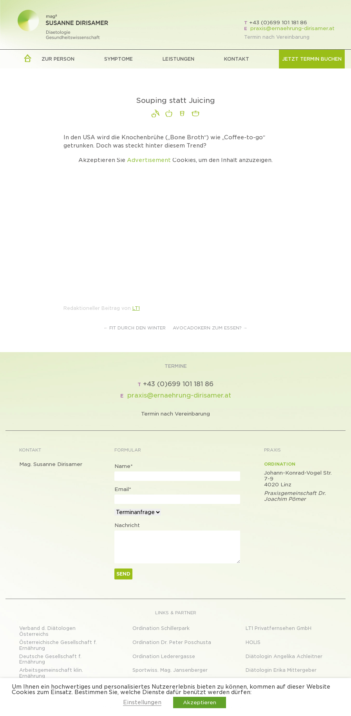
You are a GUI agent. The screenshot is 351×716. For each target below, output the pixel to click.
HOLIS (253, 642)
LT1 (136, 308)
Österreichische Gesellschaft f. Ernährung (58, 645)
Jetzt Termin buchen (312, 59)
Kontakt (236, 59)
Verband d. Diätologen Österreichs (47, 631)
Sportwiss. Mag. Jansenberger (170, 670)
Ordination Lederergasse (163, 656)
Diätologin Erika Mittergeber (281, 670)
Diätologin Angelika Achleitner (284, 656)
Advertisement (149, 160)
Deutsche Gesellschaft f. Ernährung (50, 659)
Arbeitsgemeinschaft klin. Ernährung (51, 673)
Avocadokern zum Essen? (210, 328)
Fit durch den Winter (135, 328)
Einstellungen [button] (142, 702)
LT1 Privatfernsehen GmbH (278, 628)
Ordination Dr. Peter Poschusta (171, 642)
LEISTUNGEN (178, 59)
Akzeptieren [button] (199, 702)
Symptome (118, 59)
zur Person (58, 59)
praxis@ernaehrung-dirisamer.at (292, 28)
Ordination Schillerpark (161, 628)
